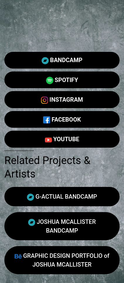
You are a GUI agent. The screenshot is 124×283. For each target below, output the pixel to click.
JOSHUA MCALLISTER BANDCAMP (62, 226)
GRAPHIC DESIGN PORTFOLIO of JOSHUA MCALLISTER (62, 260)
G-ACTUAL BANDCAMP (62, 197)
